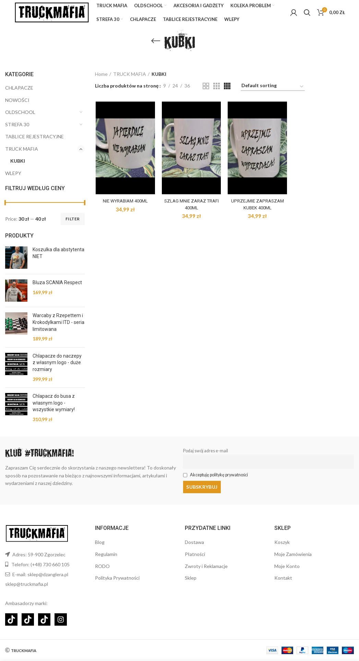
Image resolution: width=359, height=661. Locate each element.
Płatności (195, 554)
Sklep (190, 578)
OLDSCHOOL (20, 118)
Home (101, 80)
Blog (100, 542)
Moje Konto (287, 566)
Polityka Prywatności (117, 578)
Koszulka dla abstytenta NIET (58, 259)
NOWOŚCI (17, 106)
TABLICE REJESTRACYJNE (34, 143)
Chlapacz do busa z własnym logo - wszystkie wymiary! (54, 408)
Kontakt (283, 578)
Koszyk (282, 542)
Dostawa (194, 542)
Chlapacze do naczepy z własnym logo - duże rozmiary (57, 368)
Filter (72, 224)
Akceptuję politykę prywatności (219, 480)
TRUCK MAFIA (21, 155)
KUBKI (17, 167)
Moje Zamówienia (293, 554)
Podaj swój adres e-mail (205, 456)
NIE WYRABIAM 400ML (124, 206)
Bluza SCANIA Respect (57, 288)
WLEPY (13, 179)
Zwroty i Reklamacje (206, 566)
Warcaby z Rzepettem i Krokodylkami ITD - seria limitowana (58, 328)
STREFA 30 (17, 130)
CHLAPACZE (19, 93)
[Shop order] (273, 92)
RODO (102, 566)
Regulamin (106, 554)
